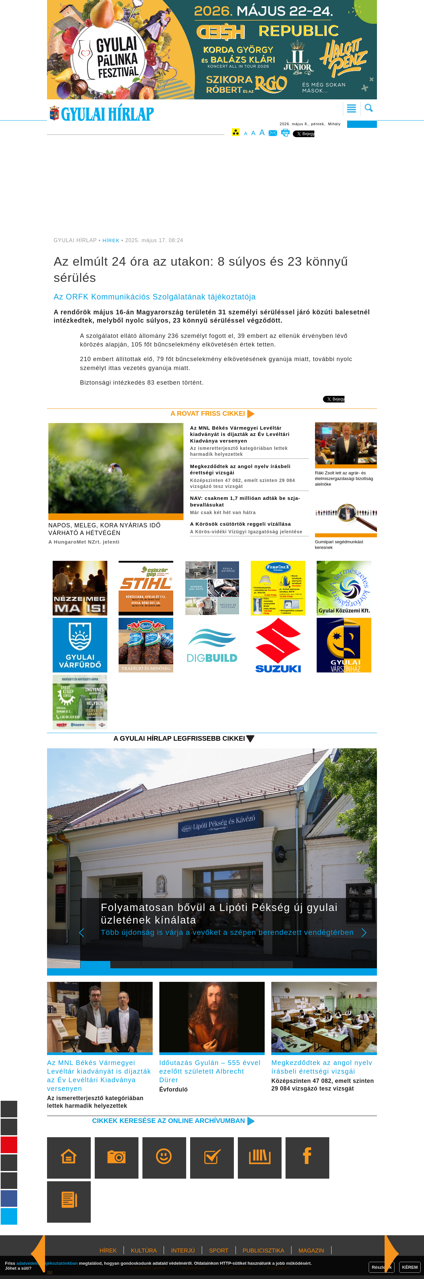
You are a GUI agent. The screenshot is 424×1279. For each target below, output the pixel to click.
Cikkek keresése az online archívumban (166, 1124)
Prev (90, 939)
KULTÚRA (144, 1254)
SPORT (218, 1254)
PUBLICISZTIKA (264, 1254)
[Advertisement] (212, 187)
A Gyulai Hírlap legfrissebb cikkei (177, 740)
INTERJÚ (183, 1254)
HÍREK (111, 240)
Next (368, 939)
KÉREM (410, 1267)
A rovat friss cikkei (206, 413)
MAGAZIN (311, 1254)
